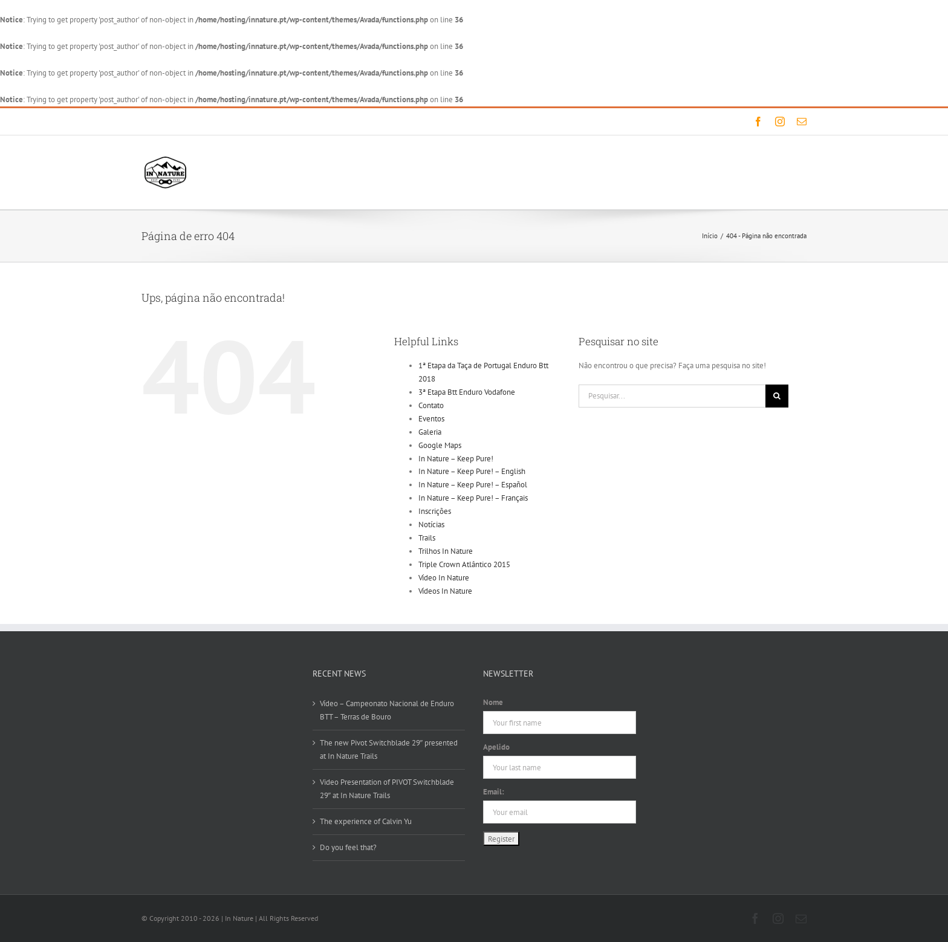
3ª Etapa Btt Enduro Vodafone (466, 392)
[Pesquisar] (776, 396)
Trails (426, 538)
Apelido (496, 747)
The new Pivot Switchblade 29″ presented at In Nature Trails (389, 749)
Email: (493, 792)
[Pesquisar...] (672, 396)
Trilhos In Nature (445, 551)
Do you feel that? (348, 847)
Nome (493, 702)
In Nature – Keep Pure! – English (471, 471)
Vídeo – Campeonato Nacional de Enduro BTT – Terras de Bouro (387, 710)
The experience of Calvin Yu (366, 821)
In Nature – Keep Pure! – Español (472, 484)
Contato (431, 405)
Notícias (431, 524)
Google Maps (439, 445)
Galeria (429, 432)
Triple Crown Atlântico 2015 (464, 564)
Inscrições (434, 511)
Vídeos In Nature (445, 591)
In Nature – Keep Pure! (455, 458)
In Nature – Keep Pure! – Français (473, 498)
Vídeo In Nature (443, 578)
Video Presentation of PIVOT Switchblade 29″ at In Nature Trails (387, 789)
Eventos (431, 419)
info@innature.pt (283, 121)
